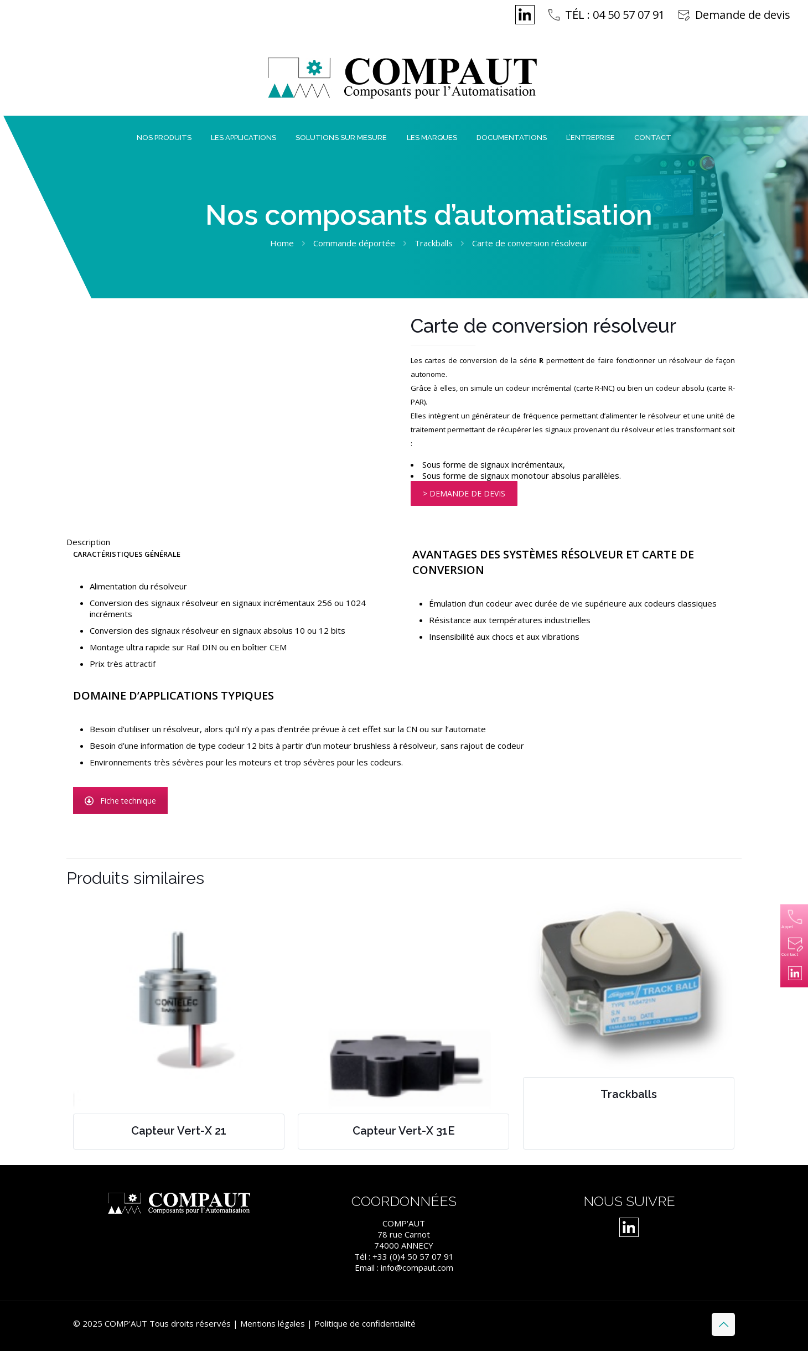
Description (88, 541)
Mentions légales (272, 1323)
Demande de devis (742, 14)
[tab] (404, 541)
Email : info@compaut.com (404, 1267)
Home (282, 243)
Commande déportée (354, 243)
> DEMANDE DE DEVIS (464, 493)
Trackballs (434, 243)
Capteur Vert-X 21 (178, 1130)
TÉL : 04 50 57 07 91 (615, 14)
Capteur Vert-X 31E (404, 1130)
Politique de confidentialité (365, 1323)
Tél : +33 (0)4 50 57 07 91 (404, 1256)
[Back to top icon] (723, 1324)
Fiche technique (120, 800)
